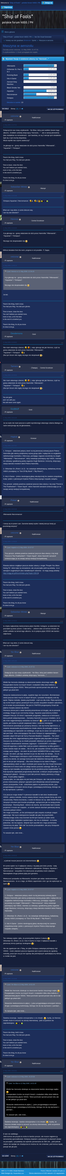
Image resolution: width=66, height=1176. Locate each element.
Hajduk (14, 437)
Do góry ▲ (61, 1171)
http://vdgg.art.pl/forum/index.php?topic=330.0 (20, 573)
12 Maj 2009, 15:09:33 (10, 855)
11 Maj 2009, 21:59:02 (10, 342)
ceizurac (15, 116)
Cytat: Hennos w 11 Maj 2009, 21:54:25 (20, 272)
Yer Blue (15, 652)
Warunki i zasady (51, 1171)
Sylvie (34, 40)
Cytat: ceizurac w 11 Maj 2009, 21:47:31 (21, 667)
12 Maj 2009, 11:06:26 (10, 541)
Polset (14, 500)
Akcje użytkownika (55, 109)
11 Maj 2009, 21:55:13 (10, 265)
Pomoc (43, 1171)
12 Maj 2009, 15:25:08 (10, 978)
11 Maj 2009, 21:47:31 (10, 125)
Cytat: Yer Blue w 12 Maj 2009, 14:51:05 (21, 985)
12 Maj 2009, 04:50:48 (10, 509)
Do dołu (5, 108)
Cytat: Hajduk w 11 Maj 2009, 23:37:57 (20, 547)
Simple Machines (18, 1171)
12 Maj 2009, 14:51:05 (10, 661)
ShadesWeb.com (18, 1173)
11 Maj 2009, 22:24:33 (10, 375)
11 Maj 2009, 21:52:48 (10, 195)
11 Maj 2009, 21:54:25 (10, 228)
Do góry (5, 1156)
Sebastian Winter (19, 187)
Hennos (14, 219)
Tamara (14, 366)
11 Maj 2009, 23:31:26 (10, 418)
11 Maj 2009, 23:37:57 (10, 445)
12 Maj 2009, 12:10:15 (10, 621)
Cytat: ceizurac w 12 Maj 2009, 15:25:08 (21, 1077)
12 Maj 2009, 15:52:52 (10, 1071)
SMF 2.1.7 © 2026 (7, 1171)
